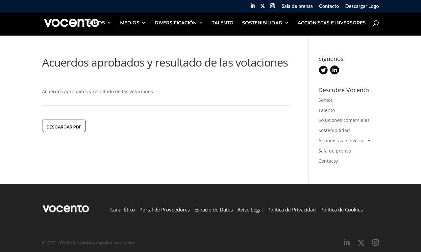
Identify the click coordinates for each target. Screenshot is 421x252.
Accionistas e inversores (344, 140)
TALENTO (223, 23)
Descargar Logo (362, 6)
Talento (326, 110)
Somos (325, 100)
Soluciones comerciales (344, 120)
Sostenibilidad (334, 130)
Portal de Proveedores (164, 209)
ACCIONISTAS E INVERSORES (332, 23)
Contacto (329, 6)
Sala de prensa (297, 6)
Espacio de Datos (213, 209)
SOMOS (96, 23)
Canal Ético (122, 209)
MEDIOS (129, 23)
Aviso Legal (250, 209)
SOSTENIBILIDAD (262, 23)
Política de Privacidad (291, 209)
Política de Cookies (341, 209)
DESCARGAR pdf (64, 126)
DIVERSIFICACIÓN (176, 23)
